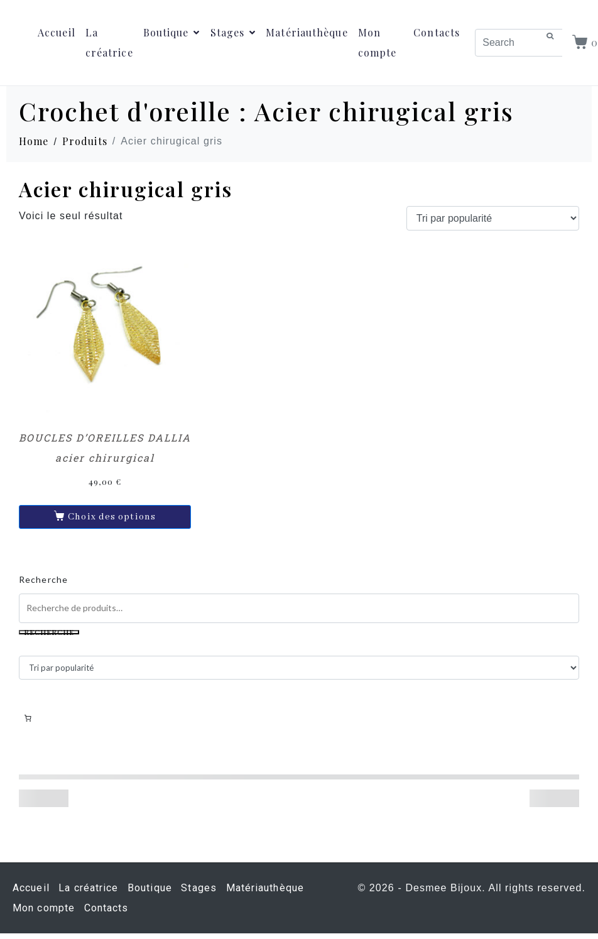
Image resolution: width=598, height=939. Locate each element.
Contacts (436, 32)
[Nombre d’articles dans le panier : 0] (27, 718)
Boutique (171, 32)
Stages (233, 32)
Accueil (56, 32)
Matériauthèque (306, 32)
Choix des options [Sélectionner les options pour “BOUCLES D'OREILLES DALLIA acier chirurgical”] (112, 517)
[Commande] (492, 218)
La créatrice (109, 42)
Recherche (43, 579)
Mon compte (377, 42)
